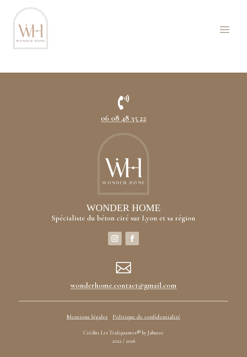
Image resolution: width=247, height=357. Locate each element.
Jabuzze (156, 333)
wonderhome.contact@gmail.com (123, 285)
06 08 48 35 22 (123, 118)
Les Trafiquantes (119, 333)
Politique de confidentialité (146, 317)
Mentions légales (87, 317)
